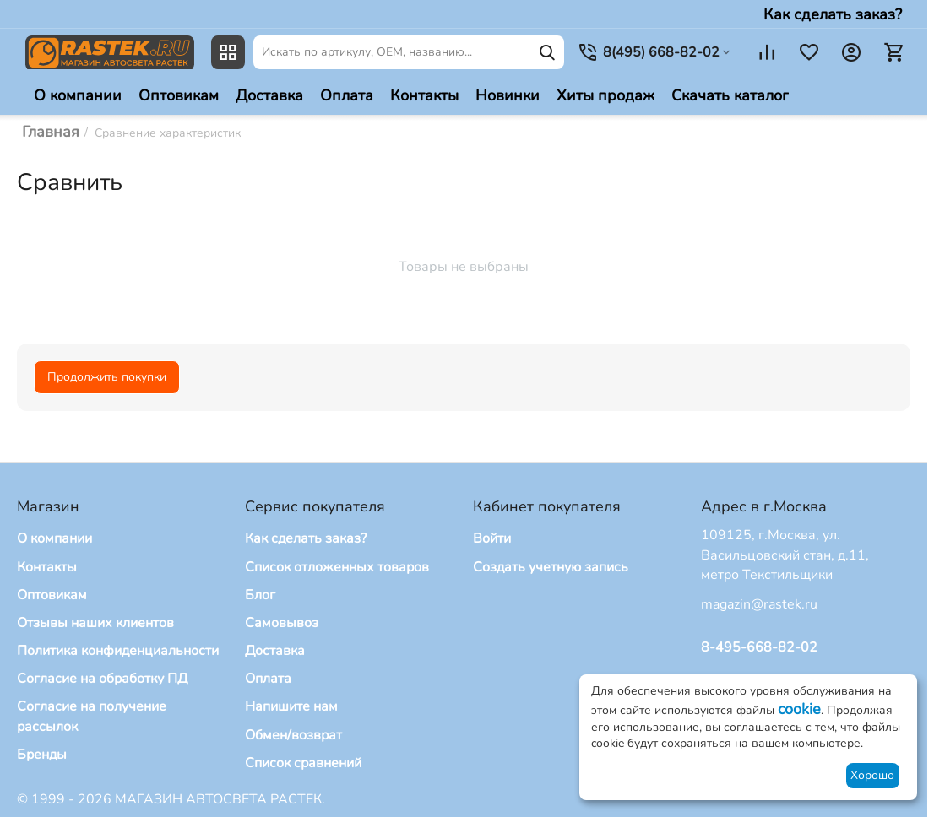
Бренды (42, 754)
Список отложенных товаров (337, 567)
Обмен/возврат (293, 735)
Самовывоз (281, 623)
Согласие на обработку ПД (102, 678)
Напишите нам (291, 706)
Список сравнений (303, 763)
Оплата (268, 678)
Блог (260, 595)
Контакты (47, 567)
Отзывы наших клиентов (95, 623)
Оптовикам (52, 595)
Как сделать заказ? (832, 14)
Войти (492, 538)
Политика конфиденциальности (118, 650)
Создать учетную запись (550, 567)
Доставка (275, 650)
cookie (799, 709)
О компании (54, 538)
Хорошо (872, 775)
